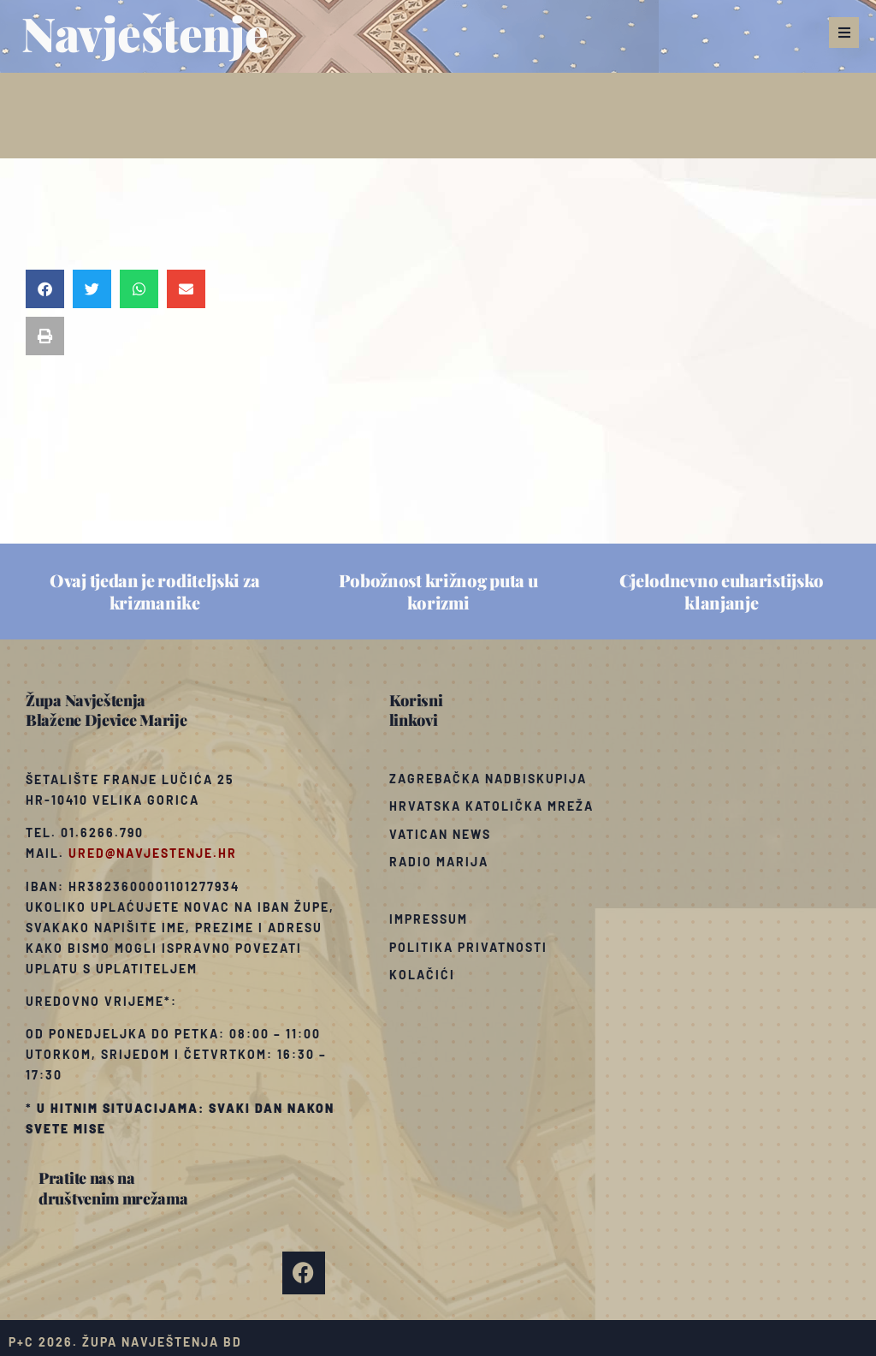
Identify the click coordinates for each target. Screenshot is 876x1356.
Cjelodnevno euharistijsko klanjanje (722, 591)
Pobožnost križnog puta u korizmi (438, 591)
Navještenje (145, 32)
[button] (844, 32)
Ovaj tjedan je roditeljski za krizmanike (154, 591)
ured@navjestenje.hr (152, 853)
